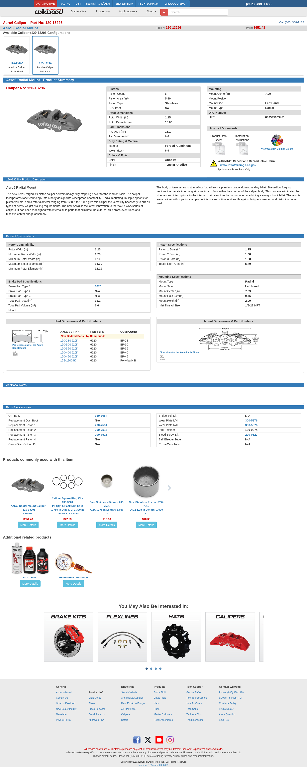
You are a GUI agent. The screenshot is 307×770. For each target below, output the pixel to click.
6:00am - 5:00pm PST (230, 697)
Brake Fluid (30, 577)
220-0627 (251, 434)
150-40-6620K (69, 352)
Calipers (125, 714)
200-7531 (101, 425)
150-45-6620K (69, 356)
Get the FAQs (193, 692)
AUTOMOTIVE (45, 3)
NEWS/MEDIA (124, 3)
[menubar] (112, 12)
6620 (98, 286)
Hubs (156, 709)
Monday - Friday (227, 703)
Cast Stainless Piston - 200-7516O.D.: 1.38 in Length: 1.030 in (146, 508)
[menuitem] (77, 12)
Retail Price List (97, 714)
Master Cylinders (163, 714)
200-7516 (101, 429)
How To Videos (194, 703)
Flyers (92, 703)
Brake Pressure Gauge (73, 577)
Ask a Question (227, 714)
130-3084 (101, 415)
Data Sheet (95, 697)
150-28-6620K (69, 340)
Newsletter (61, 714)
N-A (97, 420)
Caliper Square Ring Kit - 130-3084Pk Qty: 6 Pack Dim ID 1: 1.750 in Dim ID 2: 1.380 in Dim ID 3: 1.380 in (67, 506)
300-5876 (251, 420)
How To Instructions (196, 697)
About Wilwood (64, 692)
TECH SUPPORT (149, 3)
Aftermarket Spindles (132, 697)
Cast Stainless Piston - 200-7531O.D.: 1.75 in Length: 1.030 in (106, 508)
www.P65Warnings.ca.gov (238, 165)
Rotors (124, 720)
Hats (156, 703)
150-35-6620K (69, 348)
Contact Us (62, 697)
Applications (128, 11)
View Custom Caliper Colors (277, 149)
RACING (65, 3)
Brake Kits (79, 11)
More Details (28, 525)
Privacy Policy (63, 720)
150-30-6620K (69, 344)
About (151, 11)
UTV (78, 3)
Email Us (224, 720)
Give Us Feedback (66, 703)
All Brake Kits (128, 709)
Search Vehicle (129, 692)
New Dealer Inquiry (66, 709)
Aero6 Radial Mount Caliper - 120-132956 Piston (28, 509)
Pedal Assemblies (163, 720)
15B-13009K (68, 360)
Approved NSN (97, 720)
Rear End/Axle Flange (133, 703)
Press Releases (97, 709)
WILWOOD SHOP (176, 3)
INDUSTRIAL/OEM (98, 3)
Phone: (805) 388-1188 (231, 692)
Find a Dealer (226, 709)
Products (103, 11)
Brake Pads (160, 697)
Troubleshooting (195, 720)
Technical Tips (193, 714)
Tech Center (192, 709)
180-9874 (251, 429)
